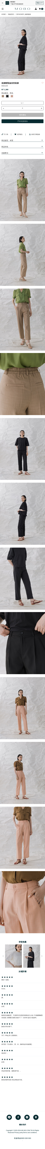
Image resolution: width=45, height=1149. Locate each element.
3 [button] (17, 78)
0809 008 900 (26, 1138)
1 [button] (10, 78)
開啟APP (39, 3)
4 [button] (21, 78)
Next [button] (42, 956)
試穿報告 (18, 134)
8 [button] (35, 78)
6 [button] (28, 78)
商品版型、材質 (7, 140)
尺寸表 (4, 134)
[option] (22, 48)
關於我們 (22, 1125)
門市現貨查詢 (23, 121)
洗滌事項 (4, 153)
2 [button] (13, 78)
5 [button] (24, 78)
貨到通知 (22, 115)
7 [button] (31, 78)
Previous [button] (3, 956)
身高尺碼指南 (34, 134)
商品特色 (4, 147)
